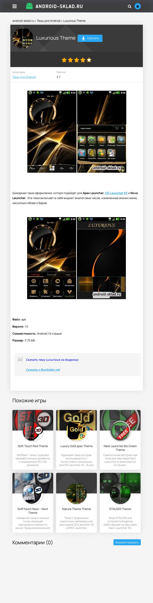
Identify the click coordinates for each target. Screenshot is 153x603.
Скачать (90, 38)
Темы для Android (48, 21)
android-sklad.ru (23, 21)
